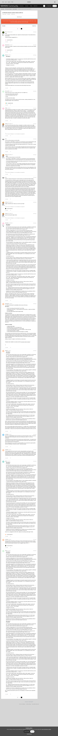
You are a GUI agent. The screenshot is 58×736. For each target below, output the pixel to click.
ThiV (6, 31)
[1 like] (8, 40)
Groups (31, 5)
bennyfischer (7, 303)
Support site (35, 5)
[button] (49, 6)
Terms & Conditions (22, 704)
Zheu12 (6, 550)
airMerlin (6, 350)
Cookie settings (28, 704)
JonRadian (7, 434)
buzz (6, 138)
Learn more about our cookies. (46, 729)
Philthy (6, 108)
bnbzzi (6, 461)
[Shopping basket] (55, 2)
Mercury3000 (7, 91)
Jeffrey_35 (6, 123)
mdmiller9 (6, 449)
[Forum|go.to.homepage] (9, 6)
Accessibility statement (35, 704)
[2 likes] (9, 103)
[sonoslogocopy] (29, 2)
